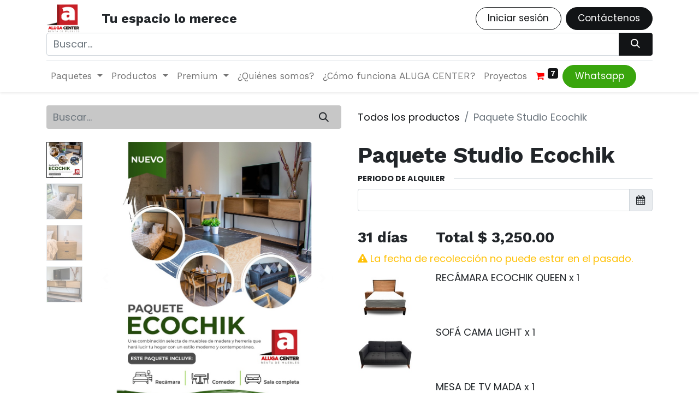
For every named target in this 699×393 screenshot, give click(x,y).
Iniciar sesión (518, 18)
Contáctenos (609, 18)
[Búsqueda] (636, 44)
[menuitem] (275, 76)
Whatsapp (599, 75)
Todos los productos (409, 117)
